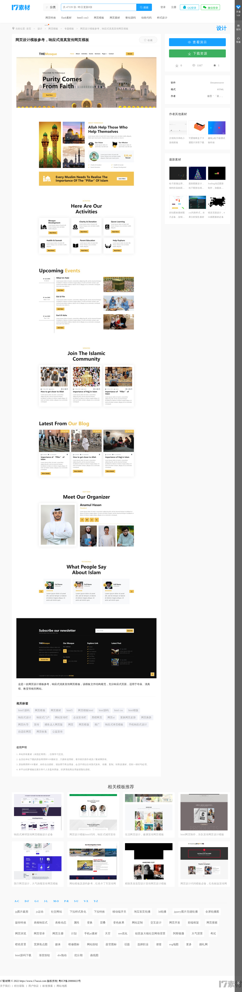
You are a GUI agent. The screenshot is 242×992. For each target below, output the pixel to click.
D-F (27, 901)
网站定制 (137, 922)
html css (118, 710)
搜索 (144, 7)
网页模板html (85, 710)
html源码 (104, 710)
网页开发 (174, 922)
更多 (189, 944)
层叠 (103, 922)
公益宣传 (57, 731)
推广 (97, 724)
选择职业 (142, 944)
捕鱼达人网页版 (54, 724)
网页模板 (99, 17)
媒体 (58, 944)
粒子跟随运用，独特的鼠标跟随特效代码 (177, 186)
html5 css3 (82, 17)
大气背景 (197, 933)
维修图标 (73, 944)
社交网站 (56, 911)
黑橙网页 (97, 717)
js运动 (39, 911)
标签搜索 (47, 986)
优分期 (78, 955)
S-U (76, 901)
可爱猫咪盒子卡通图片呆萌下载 (196, 140)
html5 (70, 710)
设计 (39, 28)
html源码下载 (23, 955)
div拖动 (62, 955)
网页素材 (115, 17)
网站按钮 (92, 944)
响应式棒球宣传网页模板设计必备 (33, 834)
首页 (28, 28)
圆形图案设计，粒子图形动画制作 (196, 186)
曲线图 (94, 955)
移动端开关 (119, 911)
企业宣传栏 (79, 717)
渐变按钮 (44, 955)
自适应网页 (24, 731)
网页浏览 (20, 933)
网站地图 (62, 986)
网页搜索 (212, 922)
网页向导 (23, 724)
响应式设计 (24, 717)
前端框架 (193, 922)
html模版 (133, 710)
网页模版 (84, 724)
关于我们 (5, 986)
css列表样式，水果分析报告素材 (197, 214)
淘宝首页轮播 (142, 911)
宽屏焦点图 (41, 944)
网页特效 (50, 17)
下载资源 (197, 53)
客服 (238, 40)
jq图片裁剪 (21, 911)
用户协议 (33, 986)
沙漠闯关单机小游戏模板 (177, 140)
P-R (66, 901)
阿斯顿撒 (178, 933)
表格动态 (60, 922)
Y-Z (96, 901)
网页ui (111, 717)
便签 (159, 944)
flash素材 (66, 17)
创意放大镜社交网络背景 (150, 933)
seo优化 (122, 933)
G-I (37, 901)
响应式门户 (43, 717)
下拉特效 (99, 911)
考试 (213, 933)
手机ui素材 (91, 933)
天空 (107, 933)
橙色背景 (20, 944)
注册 (173, 7)
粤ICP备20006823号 (70, 981)
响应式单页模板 (114, 724)
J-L (46, 901)
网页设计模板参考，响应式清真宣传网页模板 (104, 28)
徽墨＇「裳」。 (215, 96)
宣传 (36, 724)
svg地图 (174, 944)
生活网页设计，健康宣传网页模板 (144, 834)
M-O (56, 901)
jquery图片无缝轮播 (186, 911)
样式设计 (162, 17)
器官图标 (111, 944)
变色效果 (118, 922)
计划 (74, 933)
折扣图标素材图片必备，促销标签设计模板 (177, 215)
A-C (17, 901)
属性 (76, 922)
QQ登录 (189, 7)
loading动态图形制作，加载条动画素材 (216, 186)
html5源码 (23, 710)
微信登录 (210, 7)
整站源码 (130, 17)
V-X (86, 901)
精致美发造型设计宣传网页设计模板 (145, 883)
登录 (163, 7)
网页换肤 (146, 717)
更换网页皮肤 (128, 717)
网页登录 (39, 933)
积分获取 (19, 986)
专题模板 (69, 28)
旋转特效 (20, 922)
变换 (89, 922)
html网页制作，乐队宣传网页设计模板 (202, 834)
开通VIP (238, 11)
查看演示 (197, 42)
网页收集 (42, 731)
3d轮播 (162, 911)
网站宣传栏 (61, 717)
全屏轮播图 (212, 911)
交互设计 (156, 922)
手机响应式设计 (138, 724)
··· (46, 25)
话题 (127, 944)
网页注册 (58, 933)
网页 (70, 724)
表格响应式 (41, 922)
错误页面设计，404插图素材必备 (216, 214)
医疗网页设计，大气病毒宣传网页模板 (36, 883)
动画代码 (146, 17)
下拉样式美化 (78, 911)
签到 (238, 27)
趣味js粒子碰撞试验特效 (216, 140)
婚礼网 (203, 944)
